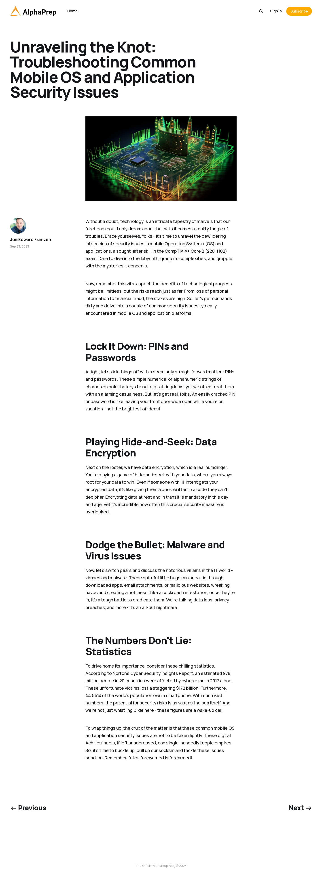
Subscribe (299, 11)
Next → (300, 807)
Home (72, 10)
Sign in (276, 10)
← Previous (28, 807)
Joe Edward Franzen (30, 239)
